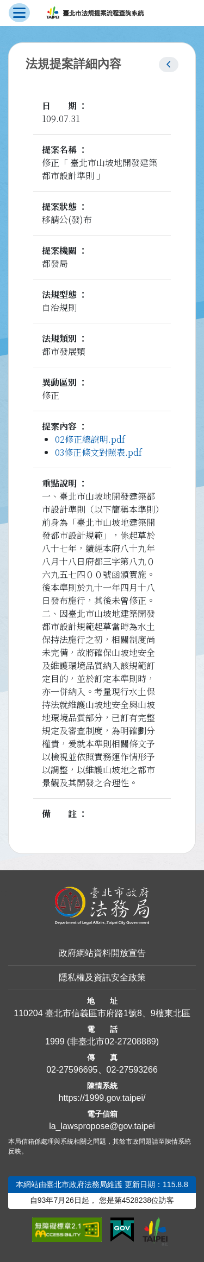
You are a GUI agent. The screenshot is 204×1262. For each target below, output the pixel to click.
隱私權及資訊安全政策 (102, 977)
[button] (168, 64)
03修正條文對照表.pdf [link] (98, 452)
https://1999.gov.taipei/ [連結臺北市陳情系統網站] (102, 1097)
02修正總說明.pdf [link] (90, 439)
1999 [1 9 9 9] (55, 1041)
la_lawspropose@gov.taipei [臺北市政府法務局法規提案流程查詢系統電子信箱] (102, 1126)
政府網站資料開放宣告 (102, 953)
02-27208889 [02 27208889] (130, 1041)
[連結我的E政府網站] (122, 1230)
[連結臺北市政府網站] (155, 1232)
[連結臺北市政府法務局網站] (102, 906)
